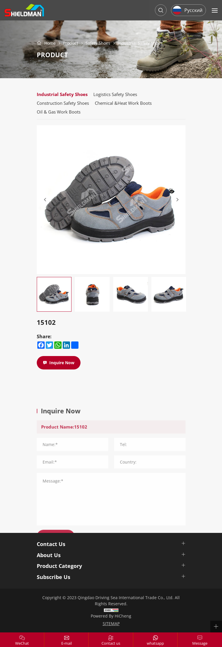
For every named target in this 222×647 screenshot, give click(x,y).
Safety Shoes (97, 43)
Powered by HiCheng (111, 616)
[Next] (177, 199)
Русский (193, 10)
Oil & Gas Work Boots (59, 112)
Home (50, 43)
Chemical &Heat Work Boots (123, 103)
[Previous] (45, 199)
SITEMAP (111, 623)
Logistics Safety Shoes (115, 94)
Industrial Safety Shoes (140, 43)
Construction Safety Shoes (63, 103)
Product (70, 43)
